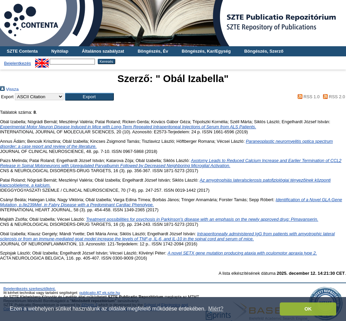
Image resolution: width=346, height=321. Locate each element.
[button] (89, 97)
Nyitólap (59, 51)
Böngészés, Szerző (263, 51)
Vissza (9, 89)
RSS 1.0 (307, 96)
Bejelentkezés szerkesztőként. (29, 289)
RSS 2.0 (333, 96)
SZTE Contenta (22, 51)
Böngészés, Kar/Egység (206, 51)
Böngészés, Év (153, 51)
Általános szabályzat (103, 51)
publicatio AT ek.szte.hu (99, 293)
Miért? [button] (215, 309)
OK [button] (308, 309)
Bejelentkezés (17, 63)
